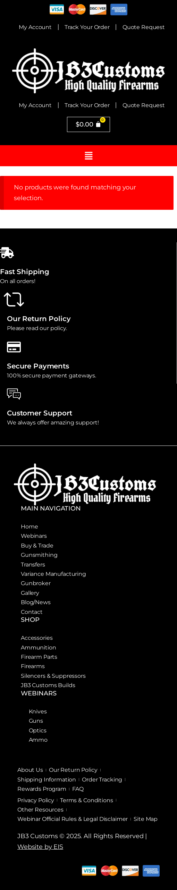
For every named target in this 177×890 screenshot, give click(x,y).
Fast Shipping (24, 272)
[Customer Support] (14, 394)
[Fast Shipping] (7, 253)
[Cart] (88, 124)
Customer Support (39, 413)
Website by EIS (40, 847)
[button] (88, 156)
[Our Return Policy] (14, 300)
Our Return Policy (39, 319)
